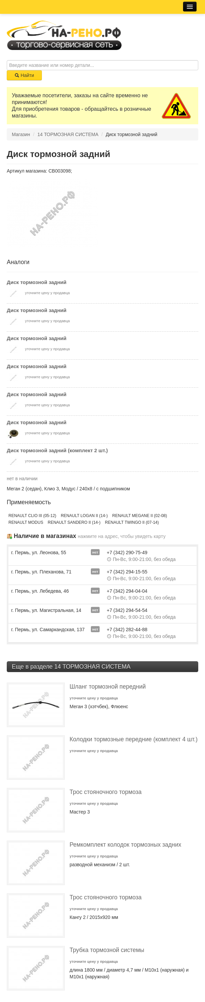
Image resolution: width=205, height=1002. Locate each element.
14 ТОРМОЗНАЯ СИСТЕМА (68, 134)
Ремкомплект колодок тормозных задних (125, 844)
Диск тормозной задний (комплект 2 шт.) (57, 450)
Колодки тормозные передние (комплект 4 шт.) (134, 739)
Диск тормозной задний (37, 282)
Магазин (21, 134)
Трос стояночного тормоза (106, 792)
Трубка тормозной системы (107, 950)
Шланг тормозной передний (108, 686)
